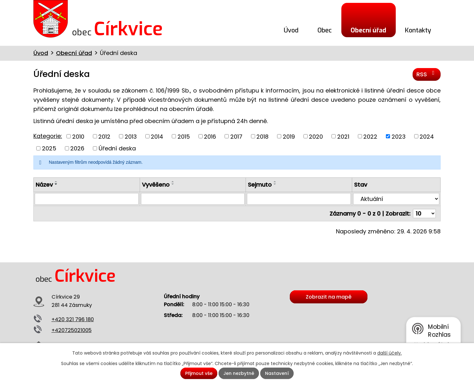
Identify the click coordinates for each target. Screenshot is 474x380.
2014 (157, 136)
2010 (78, 136)
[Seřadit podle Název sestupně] (56, 184)
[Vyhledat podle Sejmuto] (299, 198)
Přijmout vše (199, 373)
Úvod (291, 30)
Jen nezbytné (238, 373)
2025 (49, 148)
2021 (343, 136)
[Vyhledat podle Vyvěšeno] (193, 198)
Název (44, 185)
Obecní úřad (368, 30)
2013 (131, 136)
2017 (236, 136)
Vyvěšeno (156, 185)
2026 (77, 148)
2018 (262, 136)
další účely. (389, 353)
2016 (210, 136)
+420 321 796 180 (73, 319)
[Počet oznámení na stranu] (424, 213)
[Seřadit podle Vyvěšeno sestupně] (173, 184)
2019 (289, 136)
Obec (324, 30)
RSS (426, 74)
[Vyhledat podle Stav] (396, 198)
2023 (399, 136)
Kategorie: (47, 136)
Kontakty (418, 30)
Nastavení (277, 373)
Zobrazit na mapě (329, 297)
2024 (427, 136)
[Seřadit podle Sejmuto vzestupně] (275, 181)
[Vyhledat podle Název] (87, 198)
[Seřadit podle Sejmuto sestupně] (275, 184)
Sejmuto (260, 185)
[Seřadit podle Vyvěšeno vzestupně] (173, 181)
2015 (184, 136)
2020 (316, 136)
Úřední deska (117, 148)
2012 (104, 136)
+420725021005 (72, 330)
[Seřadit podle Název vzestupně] (56, 181)
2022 (370, 136)
